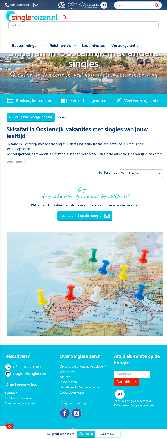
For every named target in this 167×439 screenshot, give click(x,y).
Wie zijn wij (67, 372)
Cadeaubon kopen (72, 393)
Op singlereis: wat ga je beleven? (83, 367)
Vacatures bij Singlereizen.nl (79, 387)
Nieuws (65, 377)
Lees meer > (16, 161)
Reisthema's (60, 46)
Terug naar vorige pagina (30, 117)
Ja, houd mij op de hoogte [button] (85, 216)
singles (128, 401)
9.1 (104, 5)
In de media (68, 382)
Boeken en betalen (18, 398)
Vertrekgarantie (125, 46)
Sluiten (86, 433)
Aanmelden (127, 382)
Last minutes (93, 46)
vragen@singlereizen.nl (28, 373)
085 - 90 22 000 (23, 367)
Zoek (157, 5)
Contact (11, 393)
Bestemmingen (25, 46)
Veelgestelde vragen (20, 403)
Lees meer (109, 434)
